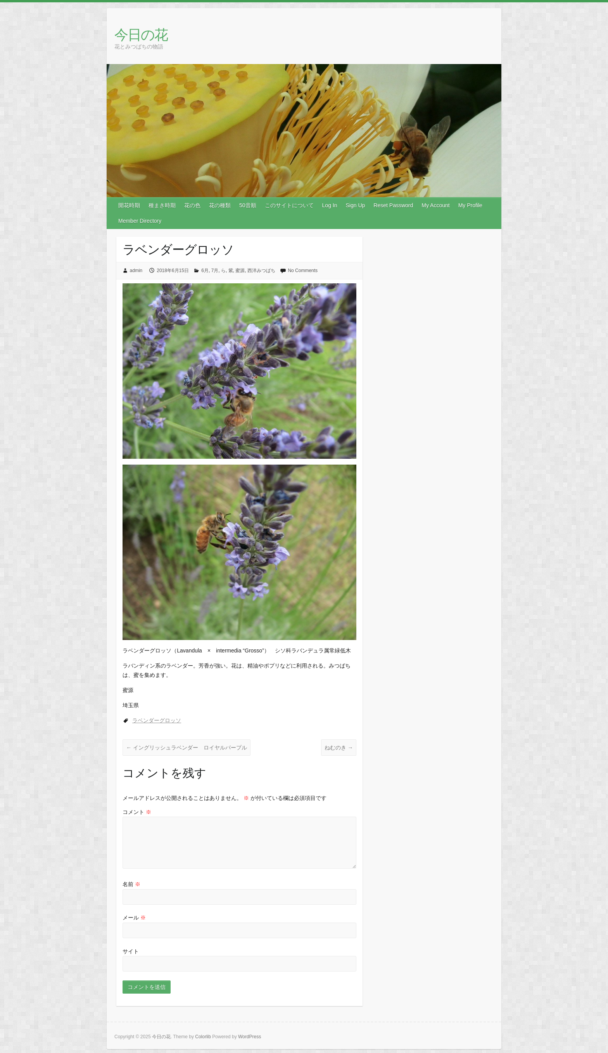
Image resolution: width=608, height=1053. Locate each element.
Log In (329, 205)
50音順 (247, 205)
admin (136, 270)
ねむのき (339, 747)
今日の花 (141, 34)
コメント (137, 812)
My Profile (470, 205)
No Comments (303, 270)
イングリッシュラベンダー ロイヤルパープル (186, 747)
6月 (205, 270)
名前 (131, 884)
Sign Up (355, 205)
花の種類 (220, 205)
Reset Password (393, 205)
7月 (215, 270)
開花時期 (129, 205)
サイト (131, 951)
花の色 (192, 205)
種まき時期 (162, 205)
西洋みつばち (261, 270)
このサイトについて (289, 205)
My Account (435, 205)
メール (134, 917)
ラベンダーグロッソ (156, 720)
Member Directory (139, 221)
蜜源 (240, 270)
